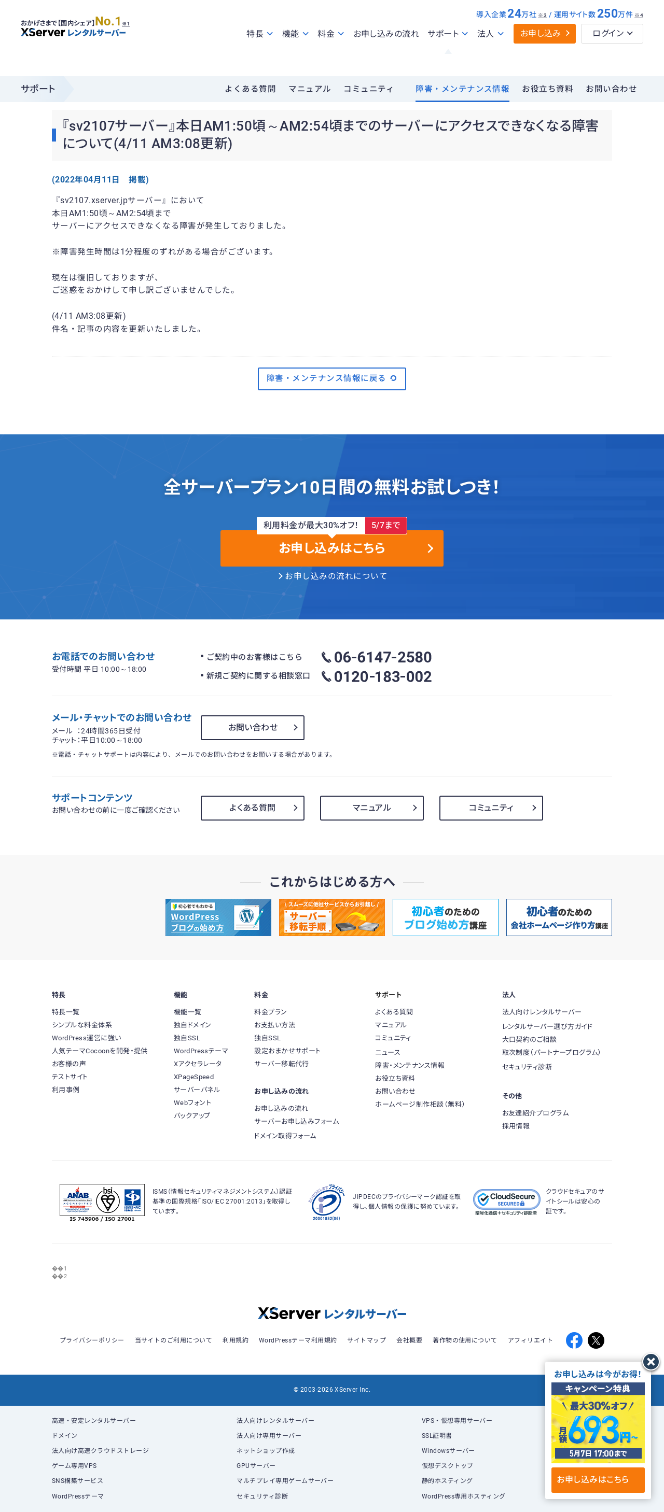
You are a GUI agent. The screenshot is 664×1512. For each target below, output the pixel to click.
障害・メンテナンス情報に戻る (332, 378)
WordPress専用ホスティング (464, 1496)
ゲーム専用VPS (74, 1465)
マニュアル (309, 89)
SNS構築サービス (77, 1481)
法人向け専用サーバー (269, 1435)
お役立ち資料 (547, 89)
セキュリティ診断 (262, 1496)
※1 (138, 42)
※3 (542, 37)
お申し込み (540, 56)
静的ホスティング (447, 1481)
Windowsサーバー (448, 1450)
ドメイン (65, 1435)
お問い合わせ (611, 89)
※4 (638, 37)
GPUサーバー (256, 1465)
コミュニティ (368, 89)
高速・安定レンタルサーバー (94, 1420)
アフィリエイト (530, 1340)
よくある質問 (250, 89)
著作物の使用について (465, 1340)
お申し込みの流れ (386, 56)
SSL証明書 (437, 1435)
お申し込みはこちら (598, 1480)
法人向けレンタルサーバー (275, 1420)
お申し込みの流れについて (336, 576)
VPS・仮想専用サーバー (457, 1420)
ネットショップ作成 (266, 1450)
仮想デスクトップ (448, 1465)
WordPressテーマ (78, 1496)
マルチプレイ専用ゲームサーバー (285, 1481)
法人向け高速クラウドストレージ (100, 1450)
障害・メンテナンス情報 (462, 89)
